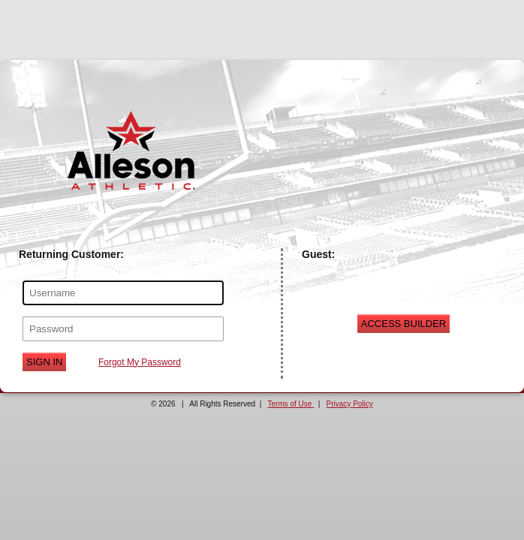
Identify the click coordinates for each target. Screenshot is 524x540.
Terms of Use (290, 404)
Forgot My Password (139, 362)
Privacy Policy (350, 404)
